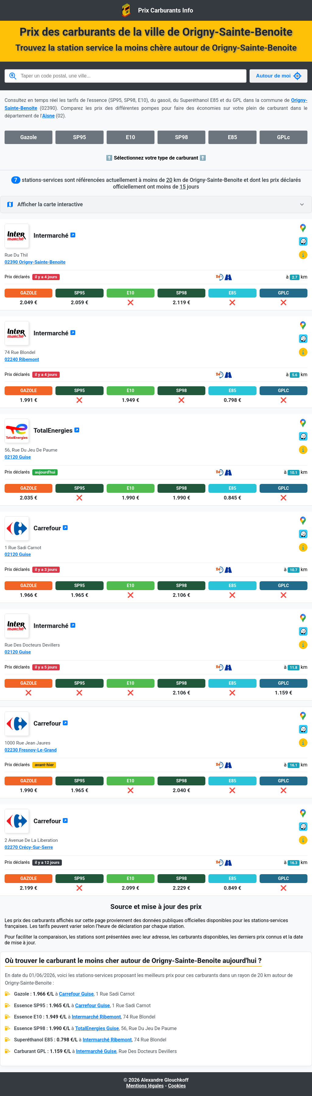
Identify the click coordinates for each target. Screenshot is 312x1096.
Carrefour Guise (76, 994)
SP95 (79, 137)
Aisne (48, 116)
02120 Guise (18, 457)
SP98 (181, 137)
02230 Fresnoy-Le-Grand (31, 750)
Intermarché (55, 235)
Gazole (28, 137)
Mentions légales (145, 1086)
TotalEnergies (57, 430)
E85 (232, 137)
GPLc (283, 137)
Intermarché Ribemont (96, 1017)
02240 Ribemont (22, 359)
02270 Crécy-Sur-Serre (29, 847)
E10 (130, 137)
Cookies (177, 1086)
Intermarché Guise (96, 1051)
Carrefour (51, 528)
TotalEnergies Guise (97, 1028)
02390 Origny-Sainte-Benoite (35, 262)
